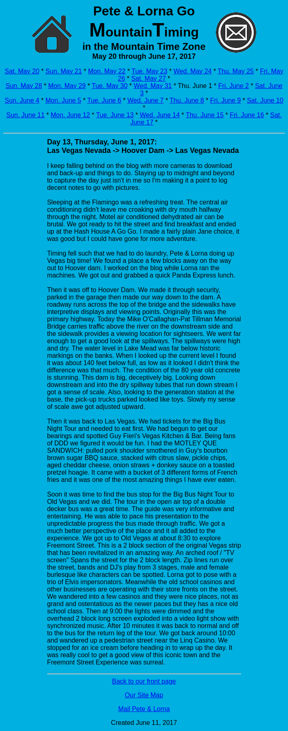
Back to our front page (144, 681)
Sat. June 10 (265, 100)
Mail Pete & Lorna (144, 708)
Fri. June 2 (233, 85)
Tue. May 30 (109, 85)
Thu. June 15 (205, 115)
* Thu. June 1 (192, 85)
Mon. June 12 (70, 115)
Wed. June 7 (145, 100)
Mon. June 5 (63, 100)
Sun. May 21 (63, 71)
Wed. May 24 (193, 71)
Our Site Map (144, 695)
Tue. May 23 (149, 71)
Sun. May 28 (24, 85)
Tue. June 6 (104, 100)
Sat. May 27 (148, 78)
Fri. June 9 (225, 100)
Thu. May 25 (236, 71)
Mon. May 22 (106, 71)
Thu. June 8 (187, 100)
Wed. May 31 (152, 85)
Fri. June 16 (247, 115)
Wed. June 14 (160, 115)
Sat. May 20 (22, 71)
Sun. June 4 (21, 100)
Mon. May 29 (67, 85)
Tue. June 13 (115, 115)
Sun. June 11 (25, 115)
